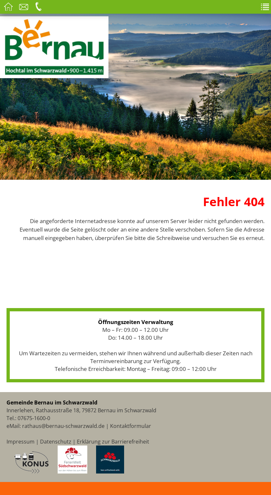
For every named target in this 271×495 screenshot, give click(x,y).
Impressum (21, 441)
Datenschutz (55, 441)
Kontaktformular (130, 426)
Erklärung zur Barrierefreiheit (113, 441)
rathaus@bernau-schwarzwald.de (63, 426)
